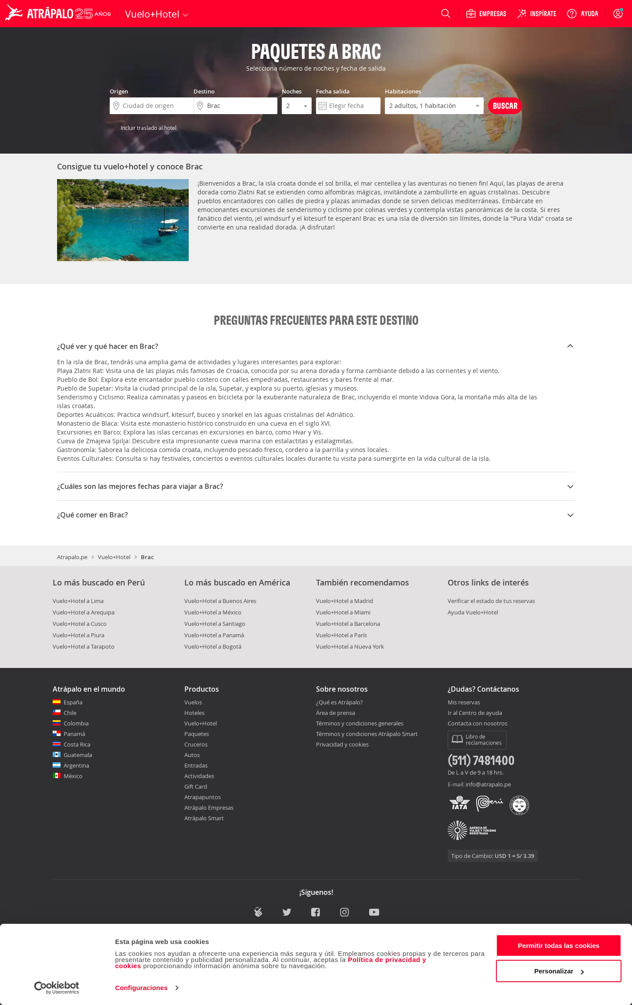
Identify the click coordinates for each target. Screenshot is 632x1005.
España (73, 702)
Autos (192, 755)
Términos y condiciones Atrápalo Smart (367, 734)
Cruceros (196, 744)
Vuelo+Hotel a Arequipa (84, 612)
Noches (292, 91)
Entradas (196, 765)
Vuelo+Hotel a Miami (343, 612)
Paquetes (196, 734)
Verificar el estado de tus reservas (491, 601)
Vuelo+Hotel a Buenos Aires (220, 601)
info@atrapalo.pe (488, 784)
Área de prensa (335, 713)
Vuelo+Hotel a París (341, 635)
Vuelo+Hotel (114, 557)
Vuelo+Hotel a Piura (78, 635)
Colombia (76, 723)
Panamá (74, 734)
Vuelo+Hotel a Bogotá (212, 646)
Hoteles (194, 713)
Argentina (76, 765)
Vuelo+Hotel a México (212, 612)
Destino (204, 91)
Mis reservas (464, 702)
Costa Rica (77, 744)
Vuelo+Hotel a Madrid (344, 601)
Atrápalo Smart (204, 818)
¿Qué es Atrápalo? (339, 702)
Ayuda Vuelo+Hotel (473, 612)
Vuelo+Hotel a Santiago (214, 624)
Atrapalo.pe (72, 557)
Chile (70, 713)
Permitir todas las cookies (559, 945)
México (73, 776)
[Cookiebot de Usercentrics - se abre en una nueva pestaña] (56, 987)
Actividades (199, 776)
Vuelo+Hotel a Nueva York (350, 646)
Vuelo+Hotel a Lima (78, 601)
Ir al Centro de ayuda (475, 713)
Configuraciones (141, 987)
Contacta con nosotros (477, 723)
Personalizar (559, 971)
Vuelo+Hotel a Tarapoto (84, 646)
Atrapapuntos (202, 797)
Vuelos (193, 702)
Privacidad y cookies (342, 744)
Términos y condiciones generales (359, 723)
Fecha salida (333, 91)
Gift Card (195, 786)
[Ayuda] (582, 13)
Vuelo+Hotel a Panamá (214, 635)
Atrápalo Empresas (208, 807)
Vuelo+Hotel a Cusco (80, 624)
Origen (119, 91)
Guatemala (78, 755)
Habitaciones (403, 91)
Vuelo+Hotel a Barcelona (348, 624)
